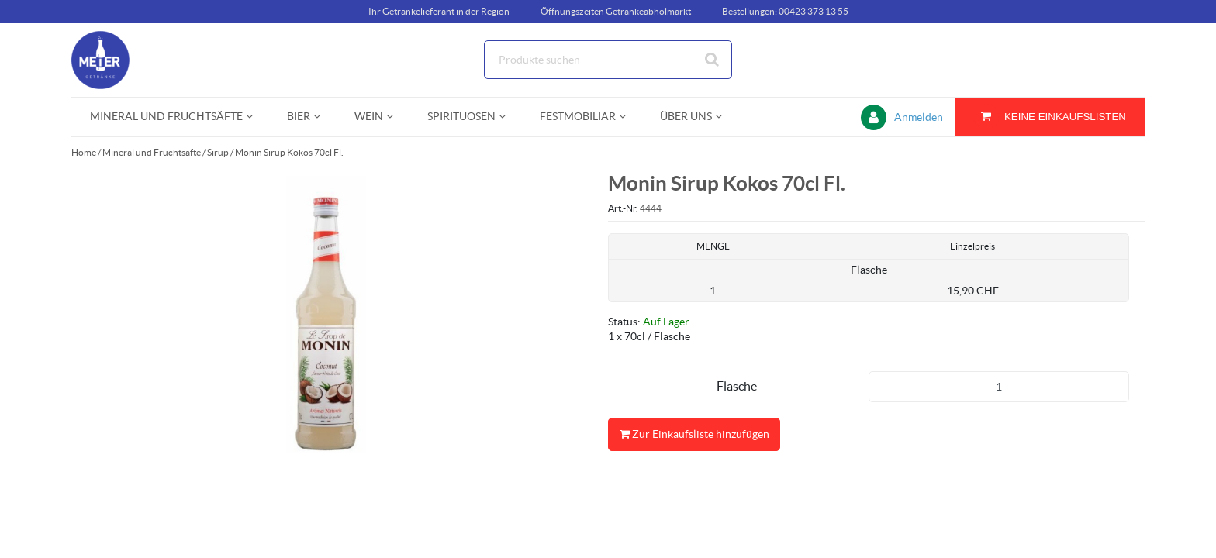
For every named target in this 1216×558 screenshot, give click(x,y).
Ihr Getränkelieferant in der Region (439, 11)
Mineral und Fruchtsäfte (151, 152)
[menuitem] (169, 117)
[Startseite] (145, 60)
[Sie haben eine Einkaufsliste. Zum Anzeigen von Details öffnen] (1050, 117)
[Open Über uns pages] (725, 117)
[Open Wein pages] (396, 117)
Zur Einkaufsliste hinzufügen (694, 434)
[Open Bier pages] (323, 117)
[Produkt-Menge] (999, 386)
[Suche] (608, 59)
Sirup (218, 152)
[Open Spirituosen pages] (508, 117)
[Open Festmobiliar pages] (628, 117)
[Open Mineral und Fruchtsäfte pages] (255, 117)
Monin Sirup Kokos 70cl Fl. (289, 152)
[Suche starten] (712, 59)
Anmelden (918, 117)
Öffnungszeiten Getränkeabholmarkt (616, 11)
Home (83, 152)
